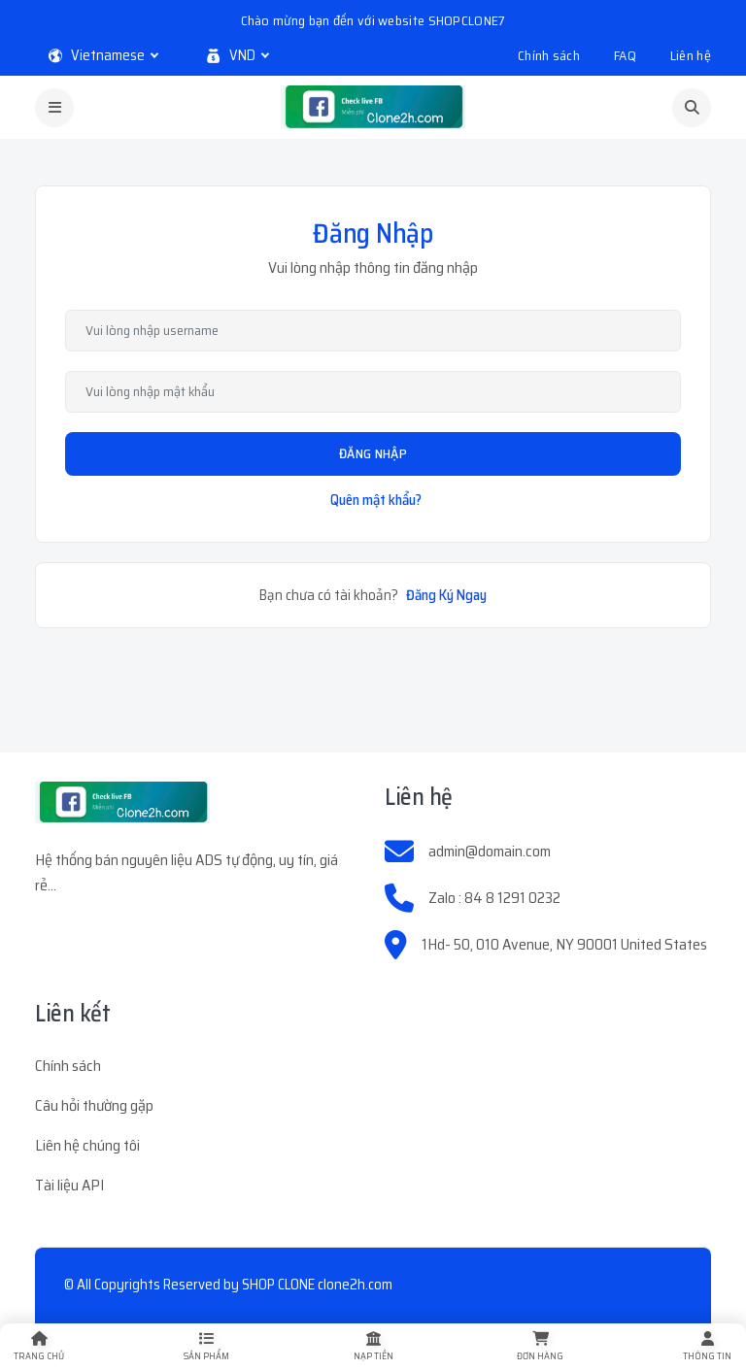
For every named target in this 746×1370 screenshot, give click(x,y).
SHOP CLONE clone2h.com (317, 1284)
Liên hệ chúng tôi (87, 1145)
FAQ (625, 55)
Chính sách (549, 55)
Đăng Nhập (373, 453)
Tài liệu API (69, 1185)
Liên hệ (690, 55)
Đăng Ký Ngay (446, 595)
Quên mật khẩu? (376, 500)
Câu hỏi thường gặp (94, 1105)
